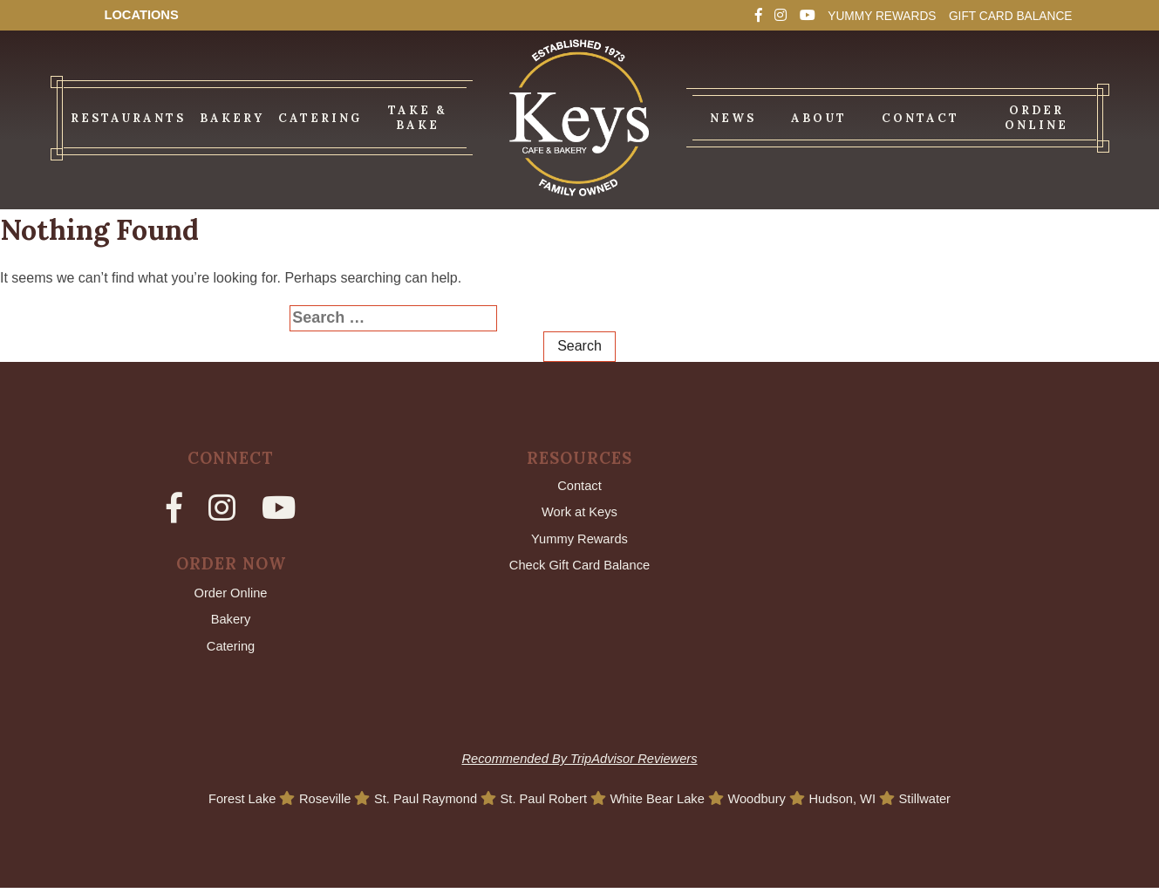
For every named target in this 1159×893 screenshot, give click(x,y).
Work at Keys (579, 514)
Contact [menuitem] (920, 118)
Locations (145, 15)
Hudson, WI (863, 803)
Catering (230, 650)
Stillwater (950, 803)
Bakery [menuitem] (232, 118)
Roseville (308, 803)
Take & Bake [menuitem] (417, 118)
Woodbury (772, 803)
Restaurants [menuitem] (128, 118)
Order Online (231, 594)
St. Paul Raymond (416, 803)
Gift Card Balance (1000, 15)
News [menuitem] (733, 118)
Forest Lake (219, 803)
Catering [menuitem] (320, 118)
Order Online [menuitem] (1036, 118)
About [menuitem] (819, 118)
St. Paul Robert (543, 803)
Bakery (231, 622)
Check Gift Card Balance (579, 570)
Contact (579, 486)
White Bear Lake (665, 803)
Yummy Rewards (852, 15)
